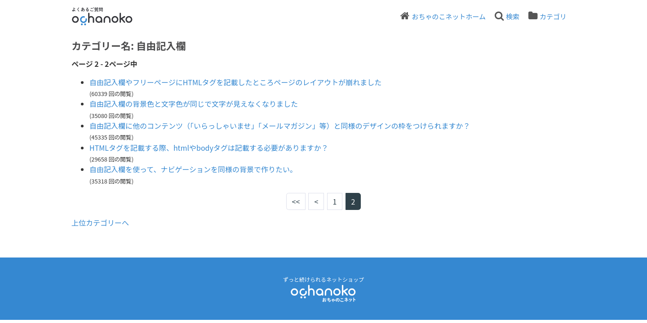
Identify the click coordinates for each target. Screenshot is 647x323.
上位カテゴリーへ (100, 222)
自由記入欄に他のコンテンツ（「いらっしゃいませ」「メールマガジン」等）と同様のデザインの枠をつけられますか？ (279, 125)
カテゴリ (553, 16)
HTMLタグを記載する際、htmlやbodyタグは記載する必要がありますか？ (208, 147)
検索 (512, 16)
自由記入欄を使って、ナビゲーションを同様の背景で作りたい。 (193, 169)
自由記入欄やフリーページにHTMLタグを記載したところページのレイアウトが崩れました (235, 82)
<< (296, 201)
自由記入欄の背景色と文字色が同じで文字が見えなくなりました (193, 103)
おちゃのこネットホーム (449, 16)
